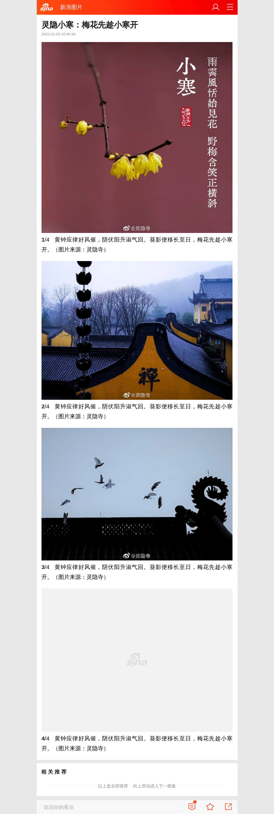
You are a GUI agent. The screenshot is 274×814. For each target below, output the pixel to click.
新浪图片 (71, 7)
